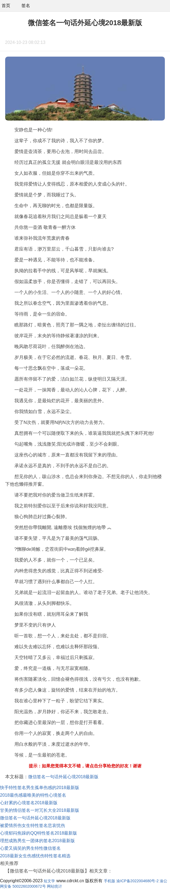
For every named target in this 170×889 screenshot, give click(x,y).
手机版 (109, 881)
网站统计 (54, 886)
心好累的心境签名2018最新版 (28, 802)
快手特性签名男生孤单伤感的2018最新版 (39, 787)
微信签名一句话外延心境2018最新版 (63, 776)
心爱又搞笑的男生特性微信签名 (30, 848)
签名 (25, 5)
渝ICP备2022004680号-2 (137, 881)
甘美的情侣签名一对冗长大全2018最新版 (39, 810)
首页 (6, 5)
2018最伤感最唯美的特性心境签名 (33, 795)
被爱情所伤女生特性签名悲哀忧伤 (32, 825)
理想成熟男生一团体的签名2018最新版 (37, 840)
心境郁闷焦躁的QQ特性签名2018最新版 (38, 833)
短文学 (49, 881)
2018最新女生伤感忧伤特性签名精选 (35, 856)
